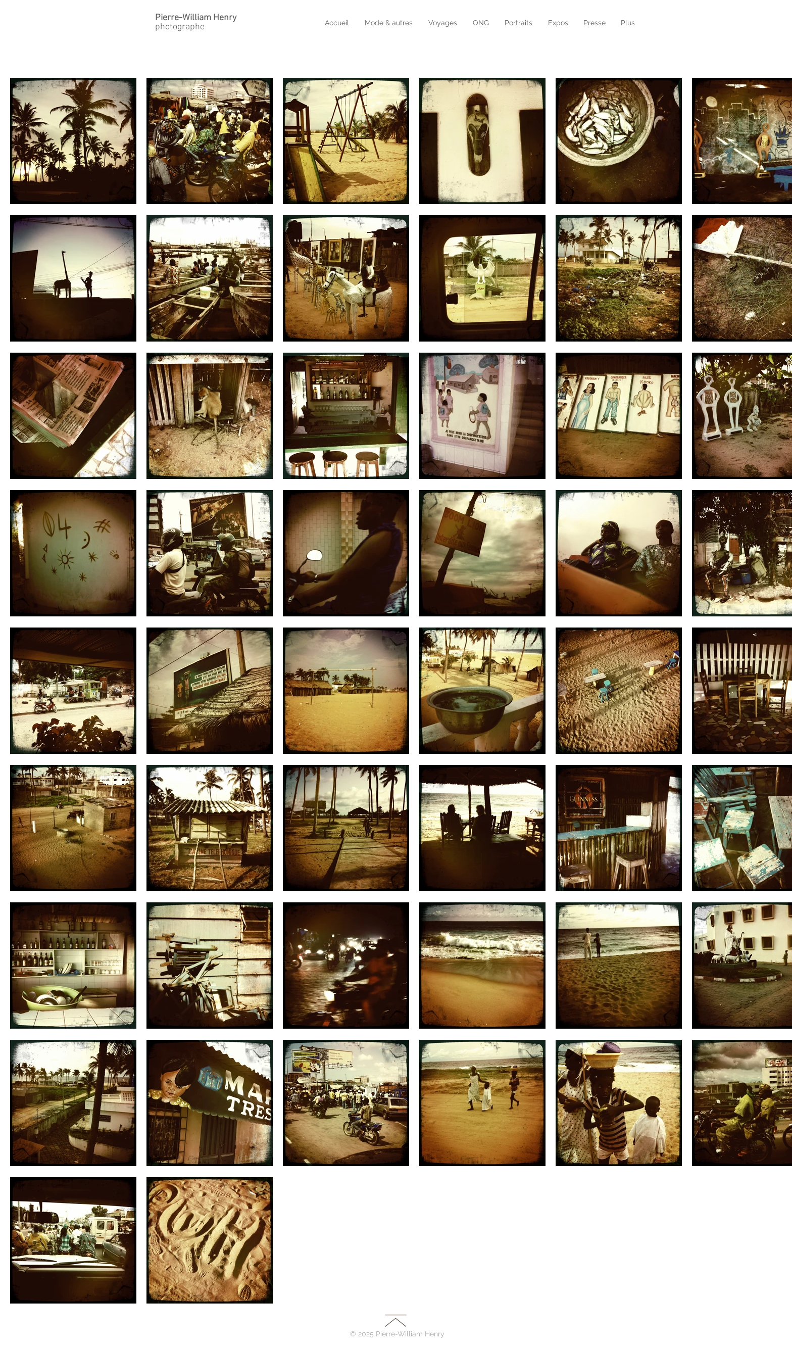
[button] (444, 23)
